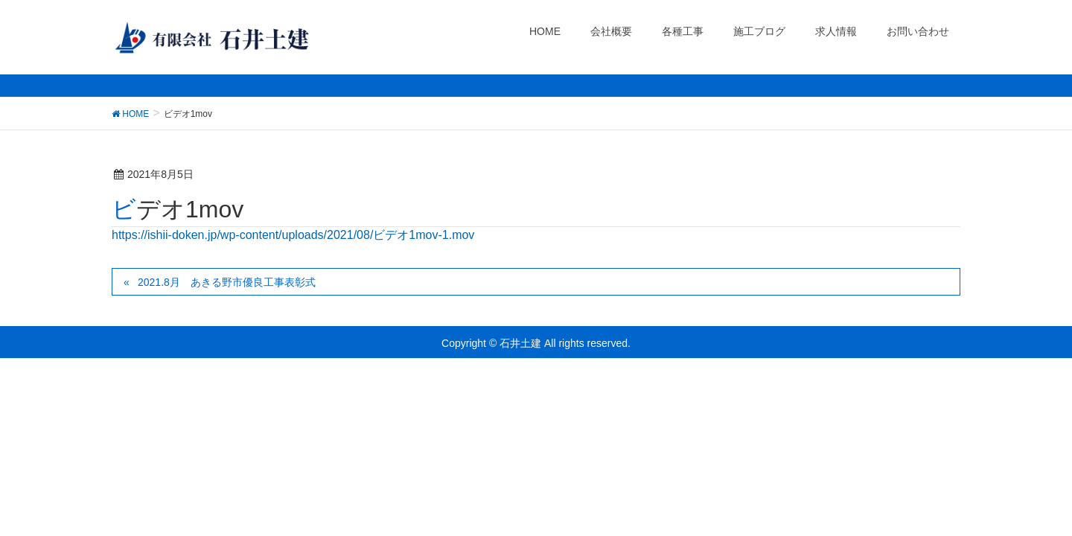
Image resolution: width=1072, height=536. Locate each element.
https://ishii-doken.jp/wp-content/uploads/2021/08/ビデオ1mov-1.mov (293, 235)
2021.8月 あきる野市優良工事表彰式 (227, 282)
